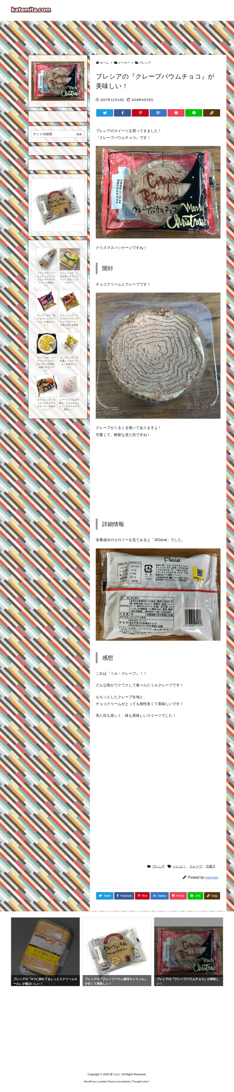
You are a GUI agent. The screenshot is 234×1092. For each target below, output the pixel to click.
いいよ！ (179, 866)
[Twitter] (104, 112)
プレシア (145, 62)
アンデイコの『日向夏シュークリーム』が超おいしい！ (69, 362)
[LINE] (193, 112)
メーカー (124, 62)
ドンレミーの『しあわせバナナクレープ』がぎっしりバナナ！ (69, 278)
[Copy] (211, 112)
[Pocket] (176, 112)
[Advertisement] (117, 35)
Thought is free (140, 1081)
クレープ (195, 866)
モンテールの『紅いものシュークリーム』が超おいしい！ (46, 320)
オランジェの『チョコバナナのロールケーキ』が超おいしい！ (46, 405)
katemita (211, 877)
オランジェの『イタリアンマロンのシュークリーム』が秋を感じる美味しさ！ (69, 321)
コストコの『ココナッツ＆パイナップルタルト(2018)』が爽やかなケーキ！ (46, 364)
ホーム (104, 62)
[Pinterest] (140, 112)
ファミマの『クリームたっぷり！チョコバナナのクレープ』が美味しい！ (46, 279)
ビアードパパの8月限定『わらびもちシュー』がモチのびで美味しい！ (69, 405)
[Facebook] (122, 112)
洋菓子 (210, 866)
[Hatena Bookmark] (158, 112)
